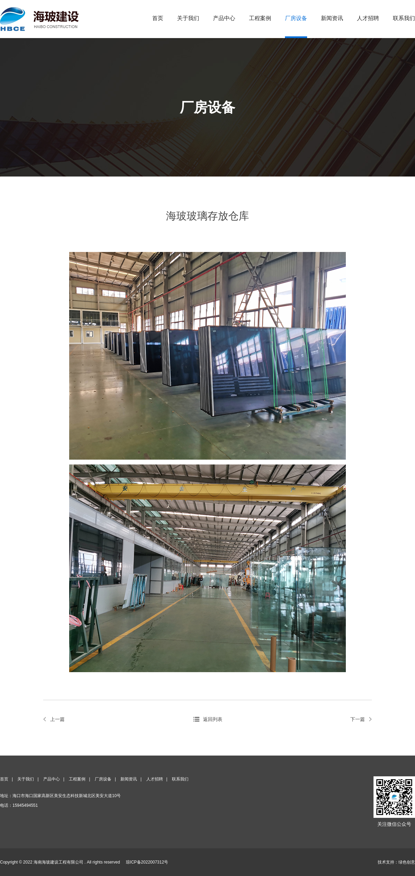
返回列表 (212, 719)
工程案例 (260, 18)
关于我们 (188, 18)
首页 (157, 18)
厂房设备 (296, 18)
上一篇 (57, 719)
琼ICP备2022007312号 (147, 862)
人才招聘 (368, 18)
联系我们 (404, 18)
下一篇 (357, 719)
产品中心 (224, 18)
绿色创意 (406, 862)
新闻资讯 (332, 18)
